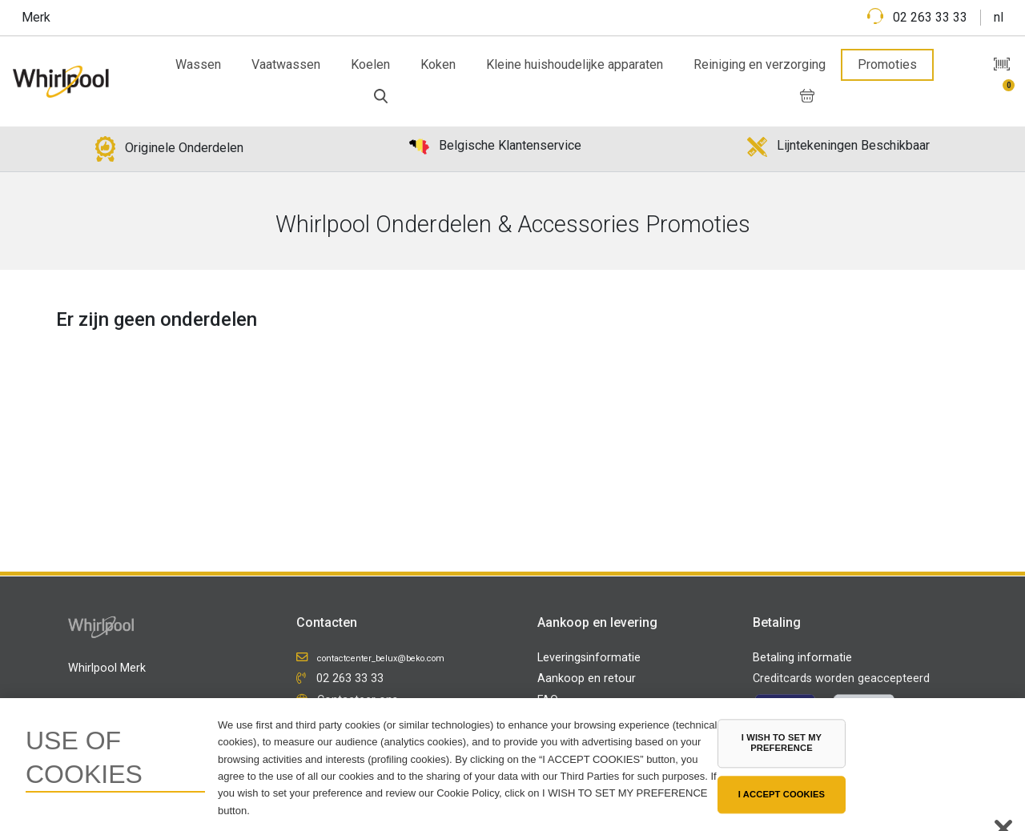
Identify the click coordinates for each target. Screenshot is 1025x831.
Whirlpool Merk (107, 668)
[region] (512, 764)
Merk (36, 17)
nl (998, 17)
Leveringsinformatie (589, 657)
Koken (438, 64)
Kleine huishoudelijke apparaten (574, 64)
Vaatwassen (285, 64)
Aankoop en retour (586, 678)
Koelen (370, 64)
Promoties (887, 64)
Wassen (198, 64)
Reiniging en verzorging (759, 64)
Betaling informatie (802, 657)
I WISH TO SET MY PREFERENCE (782, 743)
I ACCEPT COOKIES (781, 794)
